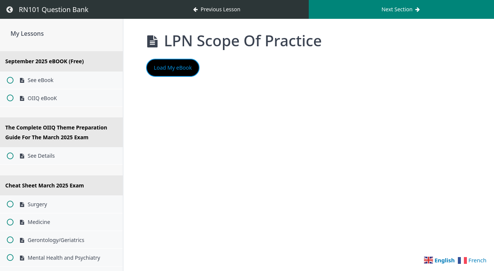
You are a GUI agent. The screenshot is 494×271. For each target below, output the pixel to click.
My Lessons (27, 33)
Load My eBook (173, 67)
